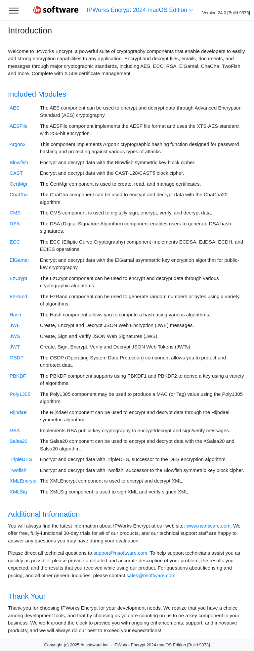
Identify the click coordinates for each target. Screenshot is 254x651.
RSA (15, 430)
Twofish (18, 470)
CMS (15, 212)
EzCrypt (18, 278)
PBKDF (18, 376)
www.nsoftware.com (208, 526)
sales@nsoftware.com (151, 575)
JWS (15, 336)
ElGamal (19, 260)
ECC (15, 242)
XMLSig (18, 491)
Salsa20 (18, 441)
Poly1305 (20, 394)
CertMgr (18, 184)
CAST (16, 173)
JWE (15, 325)
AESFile (18, 126)
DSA (15, 223)
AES (15, 108)
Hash (15, 314)
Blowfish (19, 162)
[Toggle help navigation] (14, 10)
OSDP (17, 357)
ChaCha (19, 194)
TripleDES (21, 459)
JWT (15, 346)
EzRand (18, 296)
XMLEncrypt (23, 481)
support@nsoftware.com (120, 553)
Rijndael (18, 412)
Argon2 (17, 144)
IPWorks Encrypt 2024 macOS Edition (140, 10)
